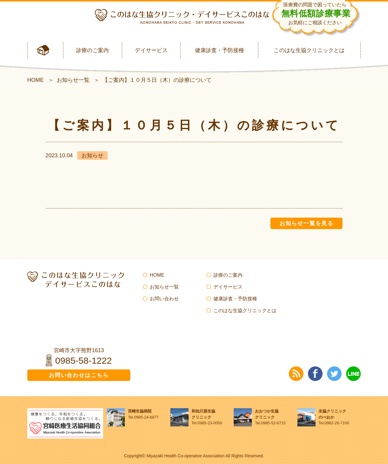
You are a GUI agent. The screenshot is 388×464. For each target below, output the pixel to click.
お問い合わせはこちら (79, 375)
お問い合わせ (164, 298)
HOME (35, 80)
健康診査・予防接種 (219, 50)
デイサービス (151, 50)
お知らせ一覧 (73, 80)
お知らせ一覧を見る (306, 223)
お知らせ (92, 155)
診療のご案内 (92, 50)
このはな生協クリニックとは (309, 50)
